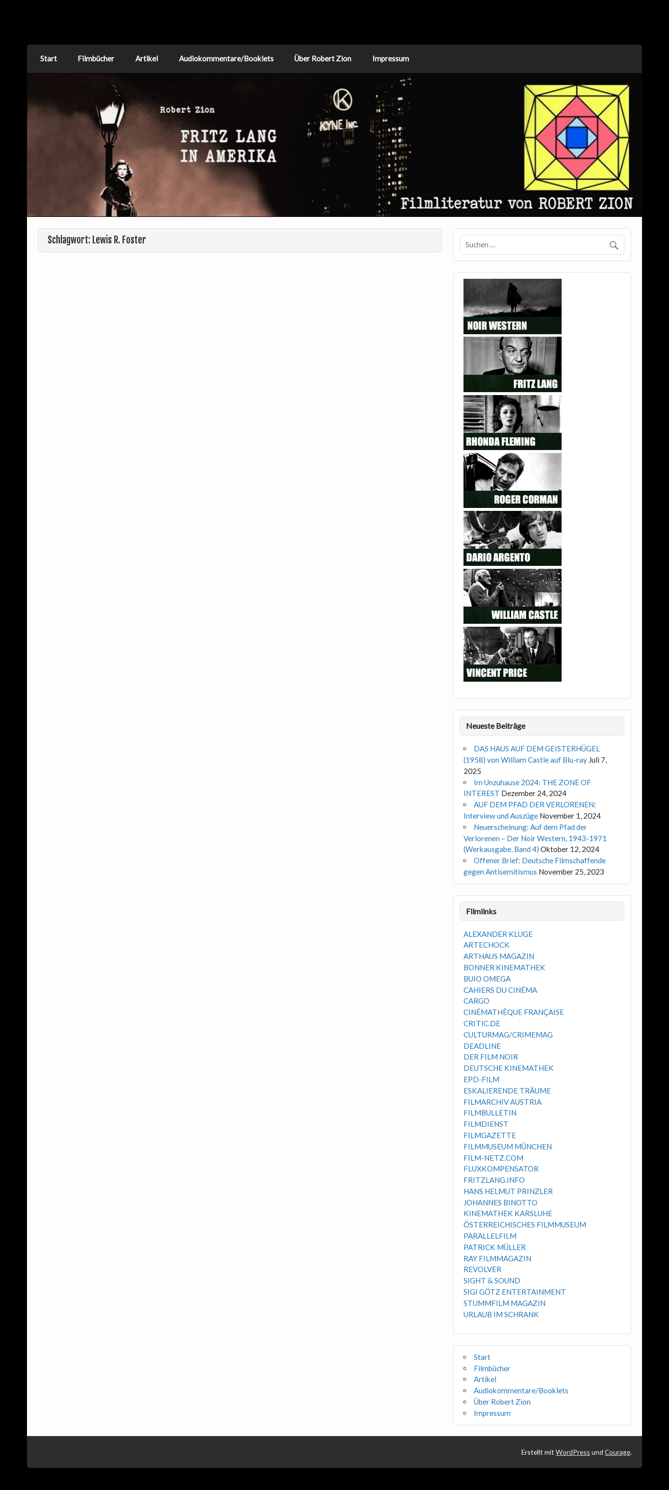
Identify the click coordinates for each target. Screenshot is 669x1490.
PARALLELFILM (489, 1235)
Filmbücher (95, 58)
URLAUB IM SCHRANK (501, 1314)
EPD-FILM (481, 1079)
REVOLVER (482, 1269)
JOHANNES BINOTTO (500, 1202)
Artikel (146, 58)
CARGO (476, 1000)
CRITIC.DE (481, 1023)
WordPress (573, 1452)
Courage (617, 1452)
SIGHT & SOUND (491, 1280)
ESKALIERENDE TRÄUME (507, 1090)
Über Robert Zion (322, 58)
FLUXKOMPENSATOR (501, 1168)
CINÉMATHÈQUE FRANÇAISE (513, 1012)
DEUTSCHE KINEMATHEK (508, 1068)
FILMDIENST (486, 1123)
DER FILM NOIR (490, 1056)
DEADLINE (482, 1045)
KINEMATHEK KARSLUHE (507, 1213)
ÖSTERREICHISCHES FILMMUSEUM (524, 1224)
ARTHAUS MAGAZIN (498, 956)
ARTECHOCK (486, 944)
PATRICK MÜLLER (494, 1247)
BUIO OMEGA (487, 978)
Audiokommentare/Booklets (226, 58)
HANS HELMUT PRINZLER (508, 1191)
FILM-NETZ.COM (493, 1157)
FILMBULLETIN (489, 1112)
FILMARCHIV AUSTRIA (502, 1101)
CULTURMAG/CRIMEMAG (508, 1034)
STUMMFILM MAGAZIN (504, 1303)
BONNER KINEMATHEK (504, 967)
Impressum (390, 58)
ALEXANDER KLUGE (498, 934)
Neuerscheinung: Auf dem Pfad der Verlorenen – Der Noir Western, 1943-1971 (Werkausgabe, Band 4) (535, 838)
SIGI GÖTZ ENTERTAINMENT (514, 1291)
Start (48, 58)
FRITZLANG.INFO (494, 1179)
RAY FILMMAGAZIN (497, 1258)
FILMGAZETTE (489, 1135)
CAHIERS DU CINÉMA (500, 989)
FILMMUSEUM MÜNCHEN (507, 1146)
